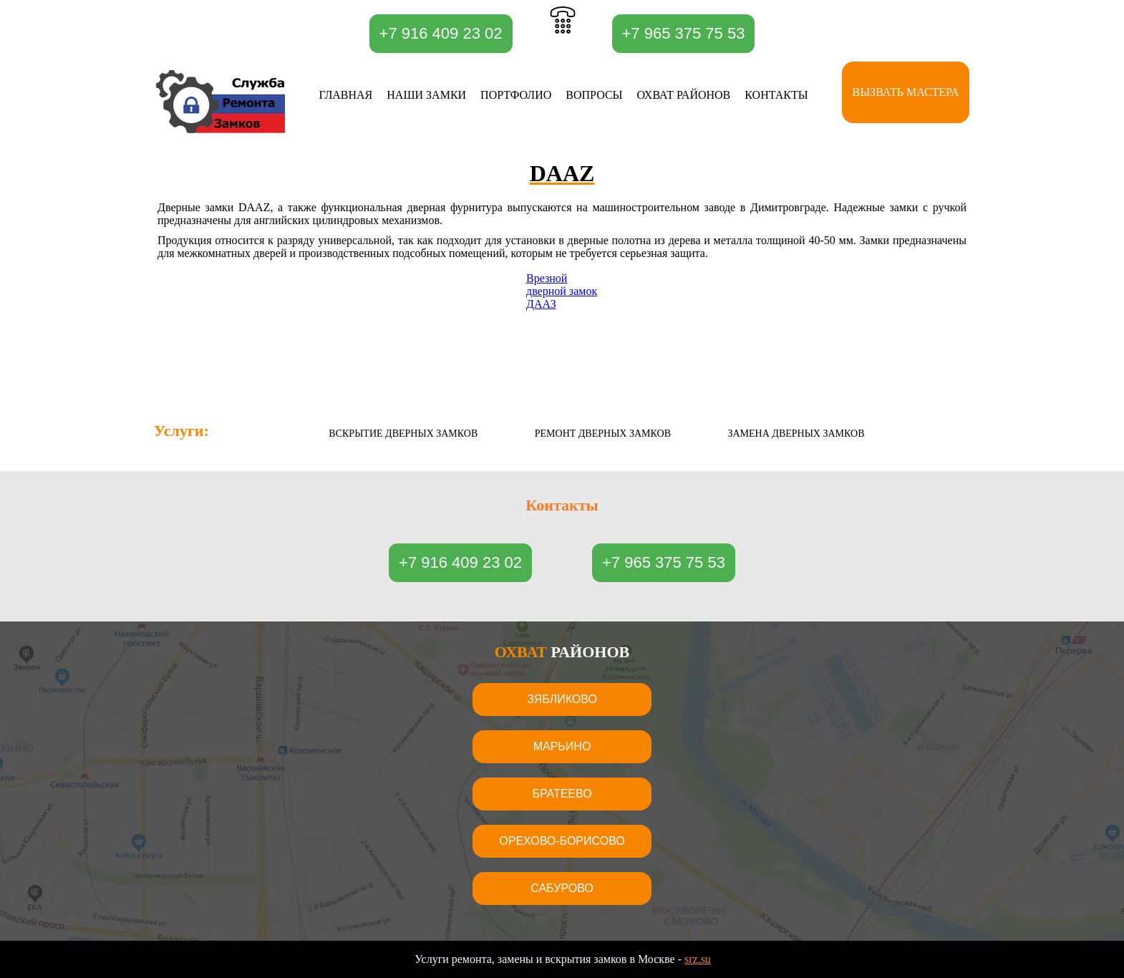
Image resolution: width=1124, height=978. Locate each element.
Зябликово (562, 699)
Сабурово (562, 888)
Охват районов (684, 95)
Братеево (561, 794)
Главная (345, 95)
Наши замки (426, 95)
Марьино (562, 746)
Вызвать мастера (905, 92)
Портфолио (515, 95)
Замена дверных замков (795, 433)
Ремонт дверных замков (603, 433)
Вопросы (594, 95)
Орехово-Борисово (561, 841)
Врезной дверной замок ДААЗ (561, 291)
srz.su (697, 959)
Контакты (776, 95)
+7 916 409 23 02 (441, 33)
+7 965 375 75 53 (683, 33)
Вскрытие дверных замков (403, 433)
